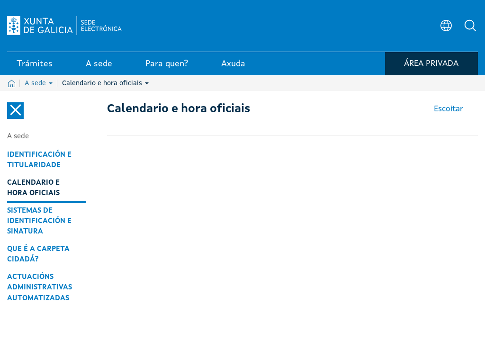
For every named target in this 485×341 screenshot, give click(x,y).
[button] (471, 26)
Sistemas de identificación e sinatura (39, 221)
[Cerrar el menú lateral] (15, 110)
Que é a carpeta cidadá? (38, 254)
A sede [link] (99, 66)
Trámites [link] (35, 66)
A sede (39, 83)
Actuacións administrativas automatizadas (39, 287)
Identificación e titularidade (39, 160)
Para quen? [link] (166, 66)
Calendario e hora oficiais (105, 83)
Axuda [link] (233, 66)
